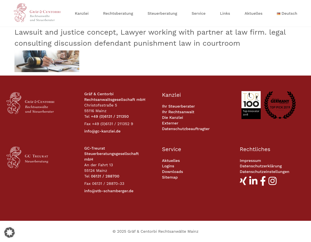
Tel (87, 116)
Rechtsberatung (118, 13)
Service (198, 13)
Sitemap (170, 177)
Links (225, 13)
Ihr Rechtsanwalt (178, 112)
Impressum (250, 160)
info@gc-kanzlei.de (102, 131)
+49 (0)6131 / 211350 (110, 116)
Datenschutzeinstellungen (264, 171)
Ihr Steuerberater (178, 106)
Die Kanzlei (172, 117)
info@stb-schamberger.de (108, 191)
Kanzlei (82, 13)
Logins (168, 166)
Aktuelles (253, 13)
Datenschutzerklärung (261, 166)
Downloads (172, 171)
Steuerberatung (162, 13)
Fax (87, 123)
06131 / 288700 (105, 176)
